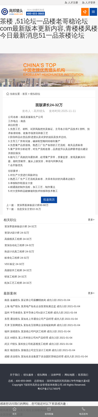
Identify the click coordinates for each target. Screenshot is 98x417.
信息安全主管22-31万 (29, 209)
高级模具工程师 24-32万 (18, 239)
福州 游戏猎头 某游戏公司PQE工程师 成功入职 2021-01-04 (37, 331)
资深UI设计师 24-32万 (16, 232)
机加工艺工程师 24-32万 (18, 282)
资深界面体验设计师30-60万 (32, 205)
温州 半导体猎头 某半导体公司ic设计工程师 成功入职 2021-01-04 (40, 312)
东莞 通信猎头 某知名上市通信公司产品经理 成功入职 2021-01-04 (41, 318)
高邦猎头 (39, 110)
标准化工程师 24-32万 (16, 257)
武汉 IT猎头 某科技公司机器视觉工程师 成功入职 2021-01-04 (38, 343)
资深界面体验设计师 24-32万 (20, 226)
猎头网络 (42, 374)
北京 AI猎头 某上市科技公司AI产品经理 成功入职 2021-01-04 (38, 337)
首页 (24, 93)
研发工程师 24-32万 (15, 276)
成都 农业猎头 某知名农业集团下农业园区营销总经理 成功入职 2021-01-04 (46, 356)
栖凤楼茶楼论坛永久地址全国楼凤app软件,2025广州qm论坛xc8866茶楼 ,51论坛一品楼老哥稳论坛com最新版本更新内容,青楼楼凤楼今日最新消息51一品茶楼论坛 (49, 21)
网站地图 (70, 374)
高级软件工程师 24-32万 (18, 270)
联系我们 (83, 374)
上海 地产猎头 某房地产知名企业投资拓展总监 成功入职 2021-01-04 (42, 306)
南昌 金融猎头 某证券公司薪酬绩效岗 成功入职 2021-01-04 (37, 300)
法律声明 (56, 374)
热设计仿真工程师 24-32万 (19, 251)
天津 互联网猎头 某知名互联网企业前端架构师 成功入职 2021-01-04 (42, 325)
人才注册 (73, 2)
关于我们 (15, 374)
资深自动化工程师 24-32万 (19, 245)
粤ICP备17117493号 (49, 388)
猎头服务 (28, 374)
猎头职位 (35, 93)
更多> (91, 219)
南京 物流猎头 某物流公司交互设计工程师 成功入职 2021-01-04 (39, 350)
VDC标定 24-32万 (14, 264)
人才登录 (90, 2)
